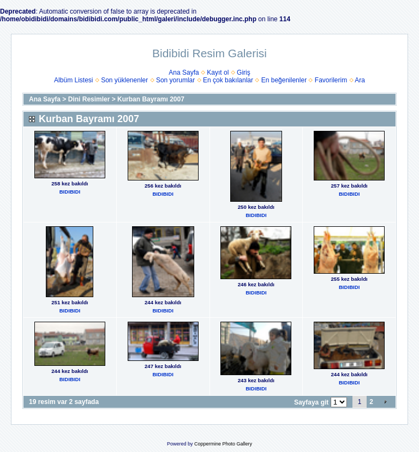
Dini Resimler (89, 99)
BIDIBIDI (69, 192)
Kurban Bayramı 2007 (150, 99)
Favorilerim (331, 80)
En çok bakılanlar (228, 80)
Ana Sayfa (184, 72)
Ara (360, 80)
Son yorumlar (175, 80)
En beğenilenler (284, 80)
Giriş (243, 72)
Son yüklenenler (124, 80)
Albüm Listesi (73, 80)
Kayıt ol (218, 72)
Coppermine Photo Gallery (223, 444)
